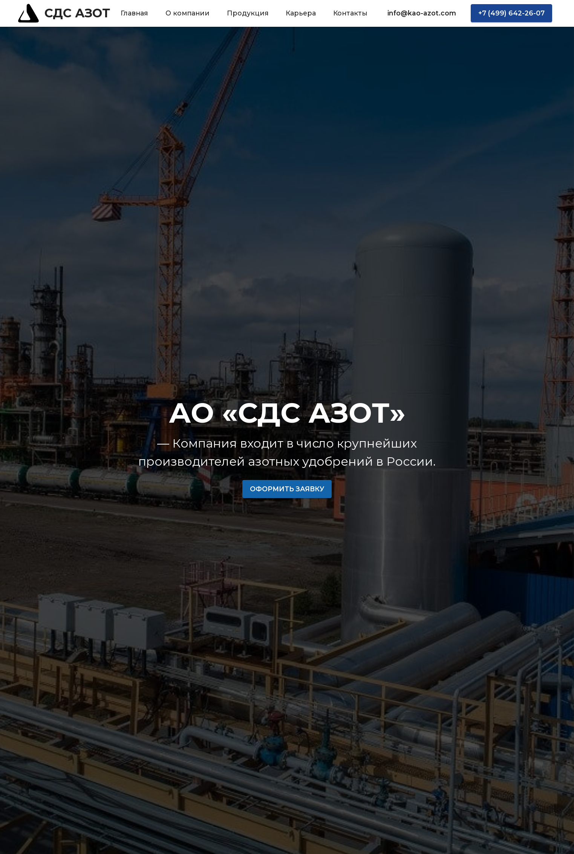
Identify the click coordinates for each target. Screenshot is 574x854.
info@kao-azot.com (421, 13)
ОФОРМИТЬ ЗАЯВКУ (287, 489)
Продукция (248, 13)
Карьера (301, 13)
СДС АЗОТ (77, 13)
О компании (187, 13)
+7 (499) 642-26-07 (511, 13)
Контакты (350, 13)
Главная (134, 13)
